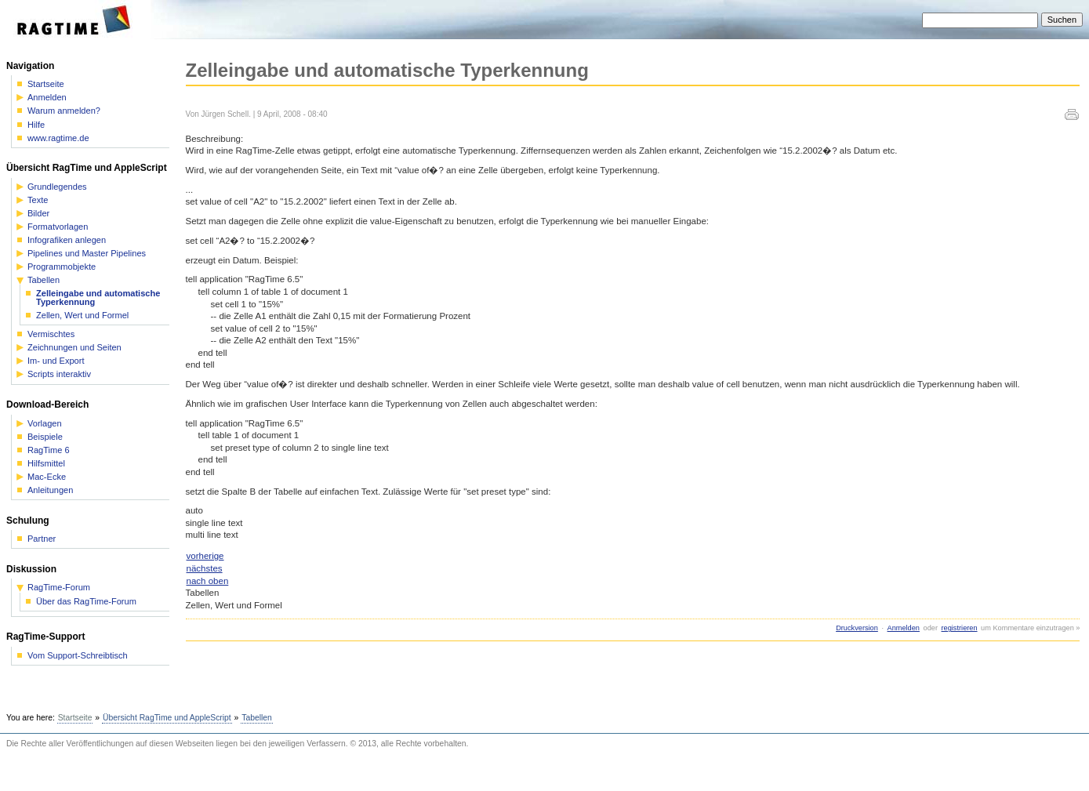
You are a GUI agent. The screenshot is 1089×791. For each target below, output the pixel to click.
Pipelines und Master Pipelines (86, 253)
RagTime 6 (48, 450)
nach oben (208, 581)
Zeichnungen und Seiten (74, 347)
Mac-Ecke (46, 477)
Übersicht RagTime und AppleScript (167, 717)
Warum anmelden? (63, 111)
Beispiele (45, 437)
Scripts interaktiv (59, 374)
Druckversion (857, 628)
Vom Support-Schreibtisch (77, 655)
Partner (41, 539)
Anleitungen (50, 490)
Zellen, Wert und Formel (82, 315)
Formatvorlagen (57, 227)
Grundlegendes (57, 187)
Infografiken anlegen (66, 240)
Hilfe (36, 125)
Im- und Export (55, 361)
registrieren (960, 628)
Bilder (38, 213)
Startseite (45, 84)
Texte (37, 200)
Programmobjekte (61, 267)
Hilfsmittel (46, 463)
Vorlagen (44, 423)
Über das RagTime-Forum (86, 601)
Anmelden (904, 628)
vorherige (205, 556)
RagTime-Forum (58, 587)
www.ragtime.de (58, 138)
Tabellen (43, 280)
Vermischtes (50, 334)
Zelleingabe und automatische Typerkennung (98, 298)
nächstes (205, 568)
